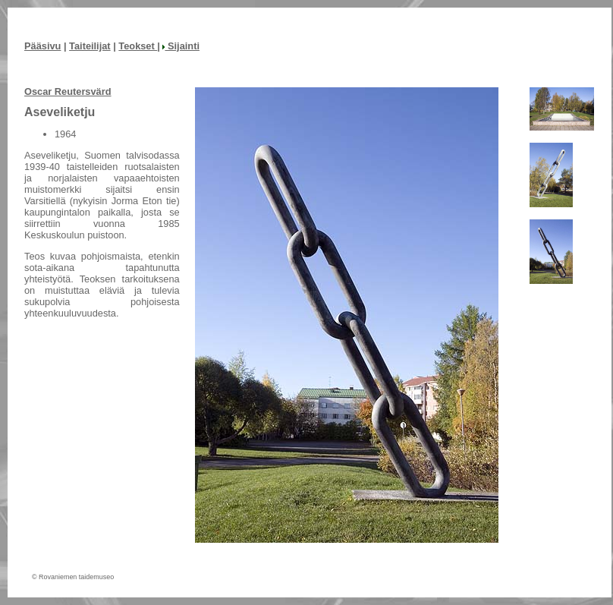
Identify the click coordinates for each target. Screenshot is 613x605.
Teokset (137, 46)
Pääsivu (42, 46)
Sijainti (181, 46)
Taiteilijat (90, 46)
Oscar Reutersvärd (68, 91)
